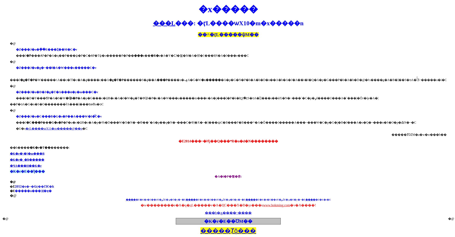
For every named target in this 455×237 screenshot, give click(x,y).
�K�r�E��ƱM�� (228, 221)
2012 (34, 186)
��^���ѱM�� (228, 34)
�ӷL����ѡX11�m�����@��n (53, 128)
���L (164, 23)
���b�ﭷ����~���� (228, 213)
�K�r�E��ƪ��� (27, 171)
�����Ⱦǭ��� (228, 230)
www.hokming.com (276, 205)
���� (131, 199)
